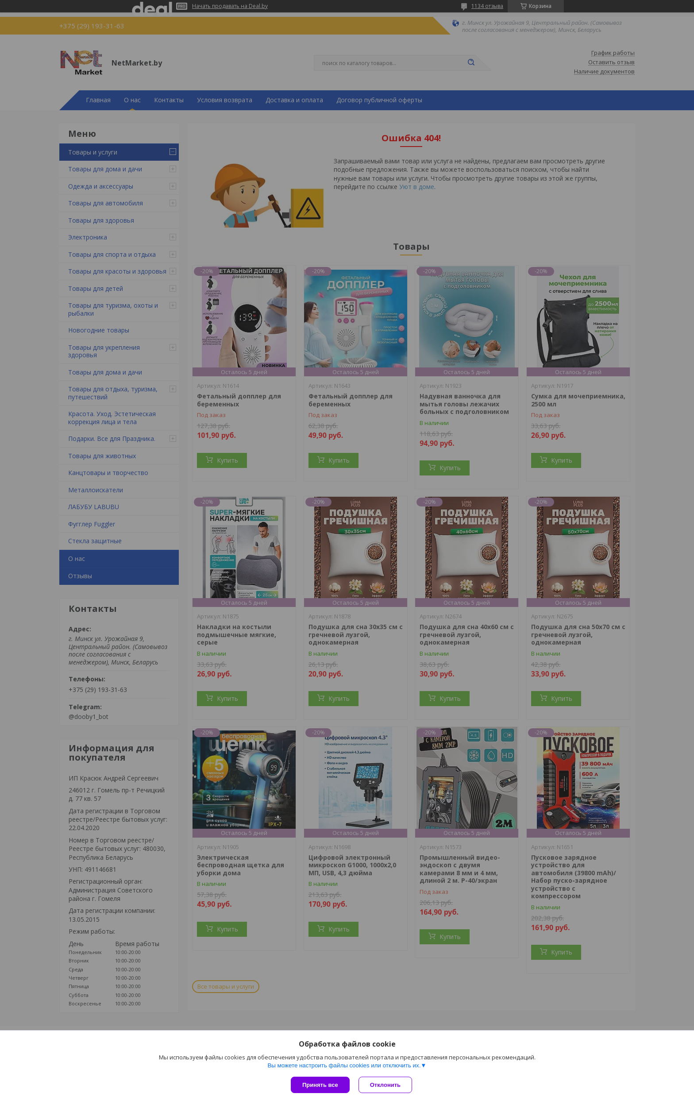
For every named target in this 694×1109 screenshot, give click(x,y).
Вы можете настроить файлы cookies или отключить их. (343, 1065)
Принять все (320, 1085)
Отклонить (385, 1085)
